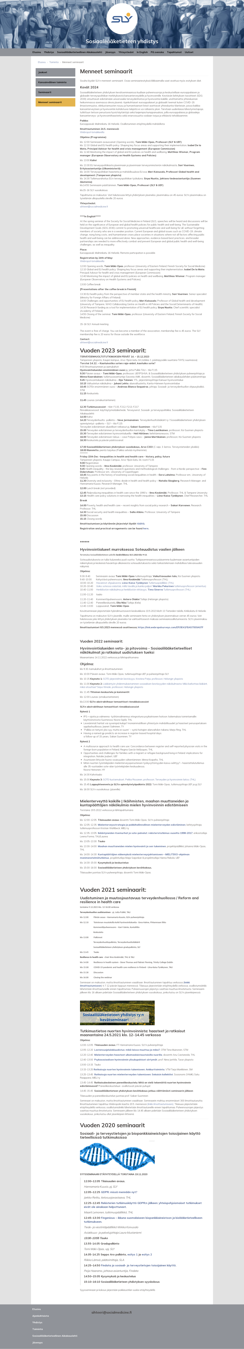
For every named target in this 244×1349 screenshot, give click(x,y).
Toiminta (54, 62)
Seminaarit (44, 92)
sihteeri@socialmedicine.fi (94, 342)
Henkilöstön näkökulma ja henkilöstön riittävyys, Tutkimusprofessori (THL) (143, 589)
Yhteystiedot (126, 52)
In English (142, 52)
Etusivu (37, 52)
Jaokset (42, 72)
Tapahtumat (174, 52)
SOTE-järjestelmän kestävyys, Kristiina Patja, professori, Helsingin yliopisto (143, 678)
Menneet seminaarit (50, 102)
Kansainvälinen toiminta (52, 82)
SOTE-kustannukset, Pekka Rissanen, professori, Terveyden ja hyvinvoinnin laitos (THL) (149, 779)
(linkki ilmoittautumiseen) (160, 1104)
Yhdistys (49, 52)
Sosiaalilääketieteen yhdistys (122, 41)
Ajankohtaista (40, 1315)
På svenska (157, 52)
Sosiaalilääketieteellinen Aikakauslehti (79, 52)
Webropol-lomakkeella (92, 261)
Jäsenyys (110, 52)
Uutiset (189, 52)
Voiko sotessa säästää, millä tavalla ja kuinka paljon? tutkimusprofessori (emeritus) (151, 586)
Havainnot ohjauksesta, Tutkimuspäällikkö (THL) (135, 582)
